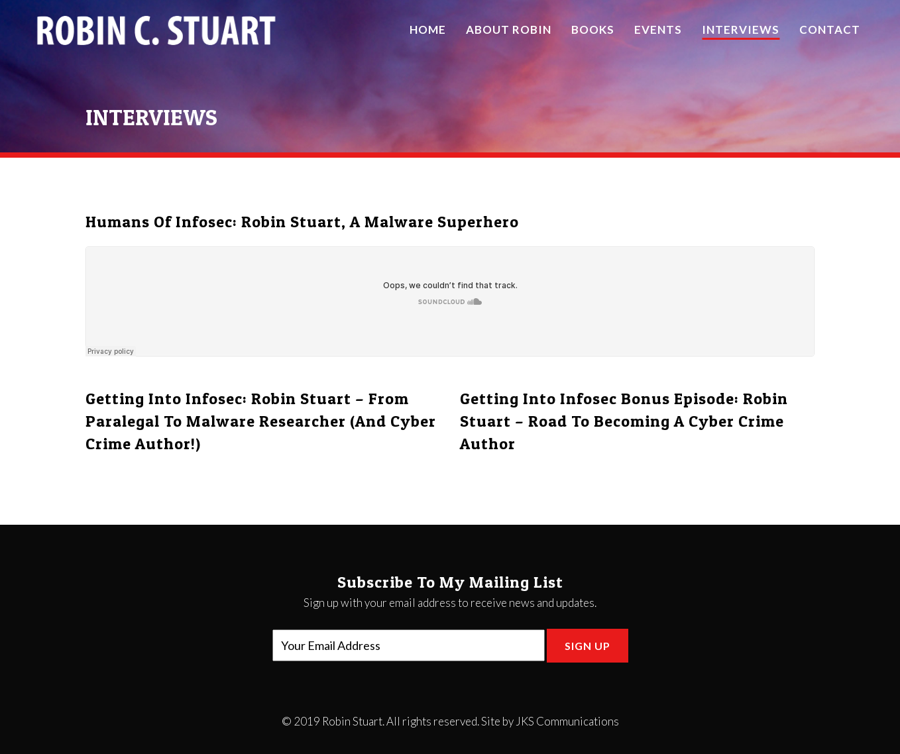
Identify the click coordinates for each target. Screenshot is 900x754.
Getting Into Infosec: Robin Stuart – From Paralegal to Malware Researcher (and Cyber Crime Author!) (260, 421)
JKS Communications (567, 721)
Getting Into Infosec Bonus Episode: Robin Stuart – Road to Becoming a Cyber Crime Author (624, 421)
